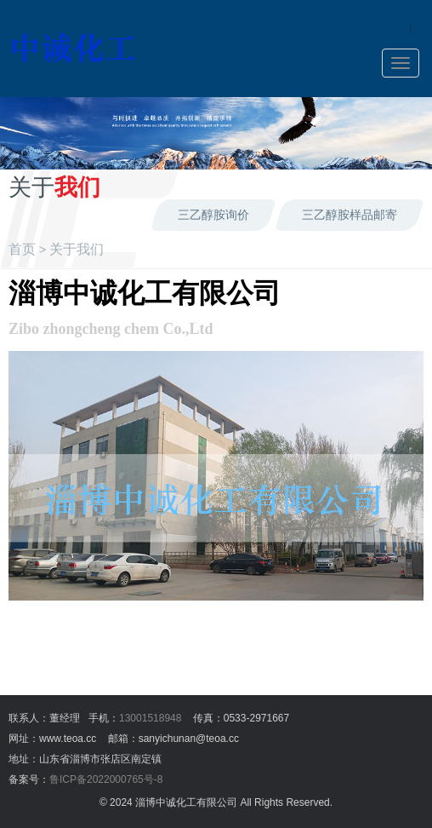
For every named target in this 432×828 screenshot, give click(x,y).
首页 (22, 248)
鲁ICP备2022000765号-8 (105, 779)
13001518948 (150, 718)
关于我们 (76, 248)
